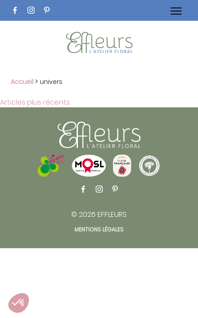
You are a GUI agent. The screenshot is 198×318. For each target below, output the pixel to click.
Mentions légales (99, 229)
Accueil (22, 81)
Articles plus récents (35, 102)
